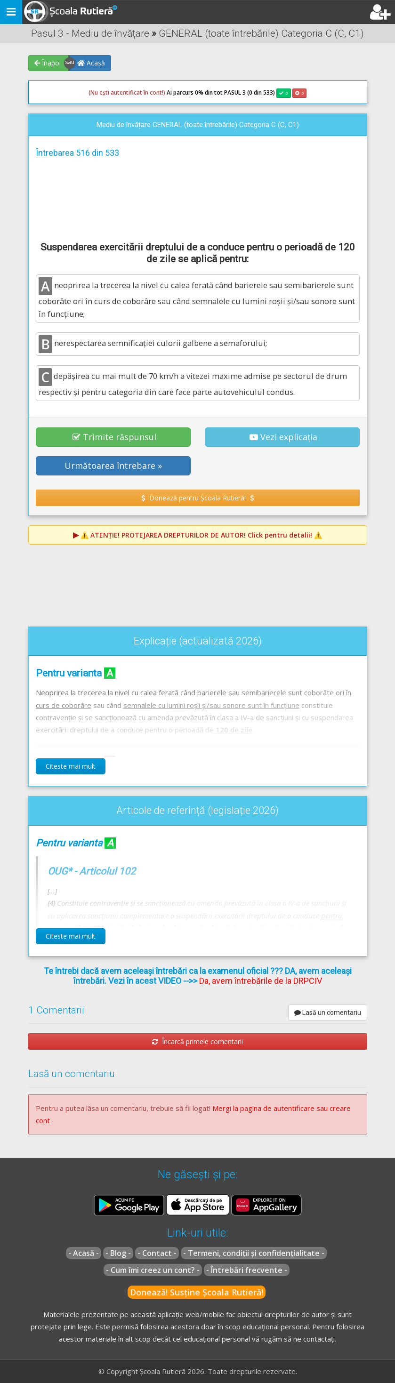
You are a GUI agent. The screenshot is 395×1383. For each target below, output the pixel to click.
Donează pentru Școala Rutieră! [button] (197, 497)
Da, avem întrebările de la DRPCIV (260, 981)
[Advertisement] (198, 198)
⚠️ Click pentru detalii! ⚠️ (201, 535)
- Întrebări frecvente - (246, 1270)
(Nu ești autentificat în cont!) (127, 92)
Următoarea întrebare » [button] (113, 465)
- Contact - (157, 1253)
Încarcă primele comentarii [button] (197, 1041)
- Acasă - (83, 1253)
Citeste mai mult (71, 766)
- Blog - (118, 1253)
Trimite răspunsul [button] (114, 436)
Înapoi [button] (47, 62)
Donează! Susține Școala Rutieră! (196, 1292)
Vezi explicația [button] (283, 436)
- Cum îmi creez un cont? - (153, 1270)
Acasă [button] (91, 62)
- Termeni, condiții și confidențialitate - (253, 1253)
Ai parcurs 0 (143, 93)
